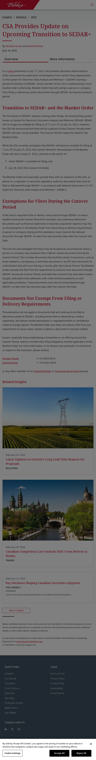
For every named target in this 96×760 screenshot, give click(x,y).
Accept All (59, 753)
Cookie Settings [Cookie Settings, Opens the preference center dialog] (13, 753)
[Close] (90, 743)
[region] (48, 749)
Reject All (81, 753)
